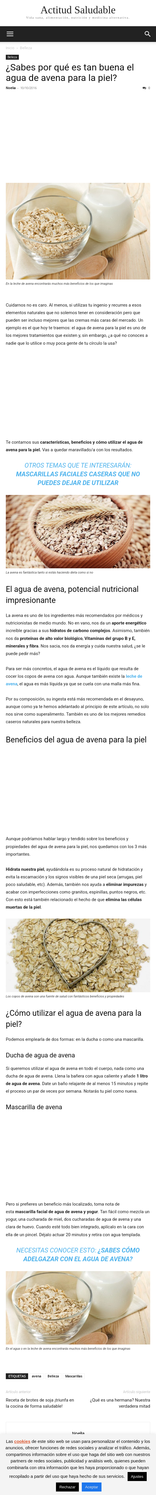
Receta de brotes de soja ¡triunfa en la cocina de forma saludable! (40, 1403)
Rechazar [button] (67, 1487)
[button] (10, 34)
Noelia (11, 88)
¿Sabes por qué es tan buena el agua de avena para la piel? (70, 72)
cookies (22, 1441)
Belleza (26, 47)
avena (36, 1376)
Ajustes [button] (137, 1476)
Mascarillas (73, 1376)
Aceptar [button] (91, 1487)
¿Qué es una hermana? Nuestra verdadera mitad (120, 1403)
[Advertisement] (78, 137)
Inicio (10, 47)
